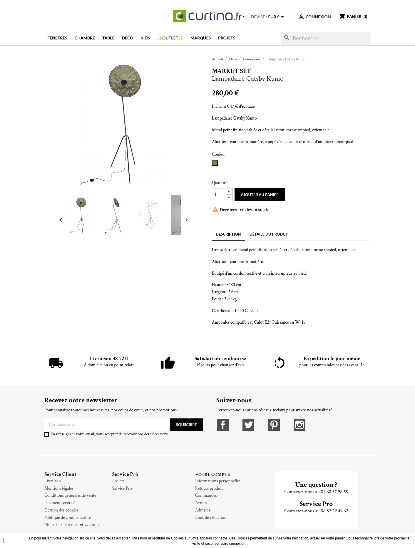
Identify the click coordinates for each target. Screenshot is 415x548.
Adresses (202, 510)
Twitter (248, 425)
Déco (127, 37)
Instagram (299, 425)
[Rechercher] (326, 38)
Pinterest (274, 425)
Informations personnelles (217, 481)
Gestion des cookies (61, 510)
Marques (200, 37)
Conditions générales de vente (70, 495)
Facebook (223, 425)
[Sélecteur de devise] (277, 17)
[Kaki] (215, 165)
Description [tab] (228, 234)
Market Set (231, 71)
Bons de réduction (210, 517)
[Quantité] (219, 194)
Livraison (52, 481)
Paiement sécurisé (59, 503)
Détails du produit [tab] (269, 234)
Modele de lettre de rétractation (71, 524)
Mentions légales (58, 488)
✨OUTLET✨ (170, 37)
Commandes (206, 495)
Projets (226, 37)
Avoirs (201, 503)
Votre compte (212, 474)
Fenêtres (57, 37)
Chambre (85, 37)
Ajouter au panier (260, 194)
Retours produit (209, 488)
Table (108, 37)
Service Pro (122, 488)
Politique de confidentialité (67, 517)
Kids (145, 37)
